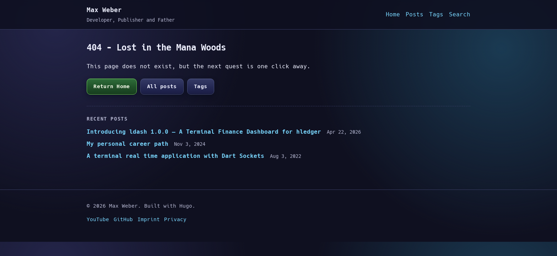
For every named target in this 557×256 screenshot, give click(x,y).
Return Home (111, 86)
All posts (162, 86)
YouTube (98, 219)
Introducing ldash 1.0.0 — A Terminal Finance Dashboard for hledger (204, 131)
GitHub (123, 219)
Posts (414, 14)
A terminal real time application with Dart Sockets (175, 156)
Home (393, 14)
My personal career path (127, 143)
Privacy (175, 219)
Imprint (148, 219)
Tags (436, 14)
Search (459, 14)
